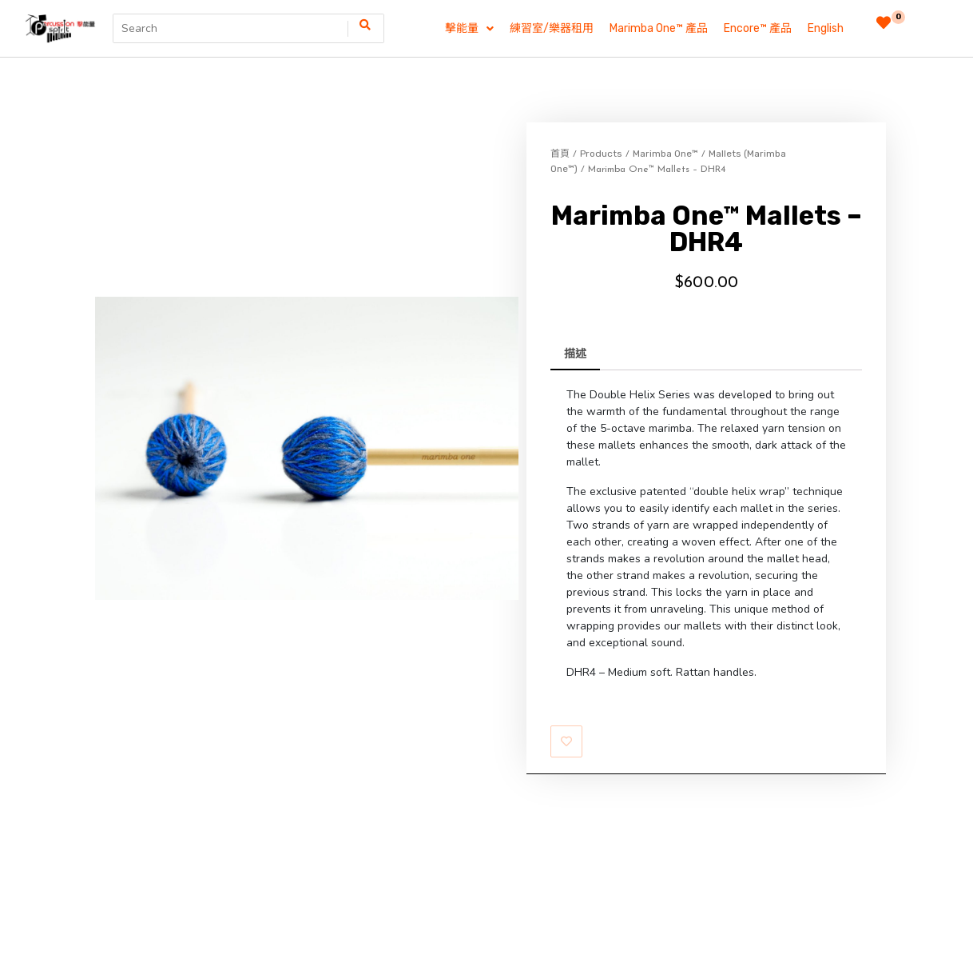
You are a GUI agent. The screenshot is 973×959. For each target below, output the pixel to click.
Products (601, 153)
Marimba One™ (665, 153)
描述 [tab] (575, 354)
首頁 (560, 153)
